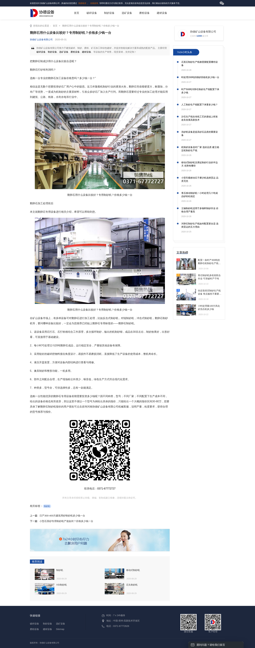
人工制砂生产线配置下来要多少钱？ (199, 104)
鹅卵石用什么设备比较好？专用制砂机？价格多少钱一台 (90, 25)
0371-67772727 (106, 488)
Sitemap (60, 629)
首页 (76, 13)
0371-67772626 (121, 626)
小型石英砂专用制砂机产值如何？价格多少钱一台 (66, 521)
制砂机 (47, 506)
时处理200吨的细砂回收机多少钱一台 (200, 77)
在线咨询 (94, 3)
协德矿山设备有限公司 (41, 39)
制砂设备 (109, 13)
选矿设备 (127, 13)
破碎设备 (92, 13)
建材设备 (162, 13)
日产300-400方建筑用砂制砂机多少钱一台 (62, 515)
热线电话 (82, 3)
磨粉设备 (144, 13)
